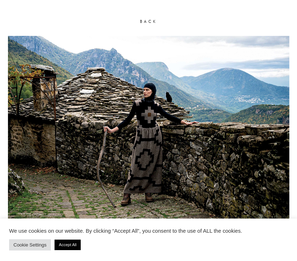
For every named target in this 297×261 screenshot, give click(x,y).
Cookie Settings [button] (30, 245)
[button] (11, 128)
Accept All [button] (67, 245)
